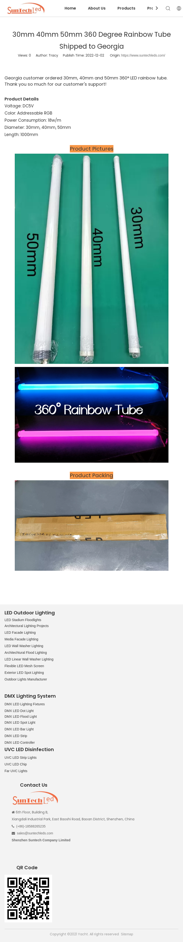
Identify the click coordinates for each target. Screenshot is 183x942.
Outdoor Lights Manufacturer (26, 679)
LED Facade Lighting (20, 632)
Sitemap (127, 934)
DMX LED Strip (16, 736)
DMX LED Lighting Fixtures (25, 704)
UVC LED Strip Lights (21, 757)
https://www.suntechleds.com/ (143, 55)
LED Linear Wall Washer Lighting (29, 659)
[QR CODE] (28, 898)
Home (70, 8)
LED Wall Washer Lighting (24, 646)
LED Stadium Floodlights (23, 620)
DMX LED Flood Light (21, 716)
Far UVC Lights (16, 771)
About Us (97, 8)
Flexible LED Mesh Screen (24, 666)
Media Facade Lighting (21, 639)
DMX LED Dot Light (19, 711)
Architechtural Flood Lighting (26, 652)
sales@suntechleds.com (35, 833)
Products (126, 8)
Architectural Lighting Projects (27, 626)
